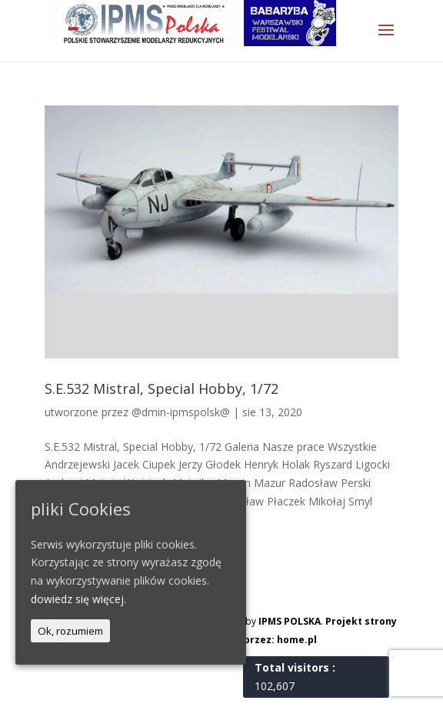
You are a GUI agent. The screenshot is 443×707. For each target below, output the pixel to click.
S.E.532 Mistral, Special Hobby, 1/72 (161, 388)
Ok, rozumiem (70, 631)
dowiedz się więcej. (78, 599)
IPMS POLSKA (289, 621)
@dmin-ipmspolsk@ (181, 412)
